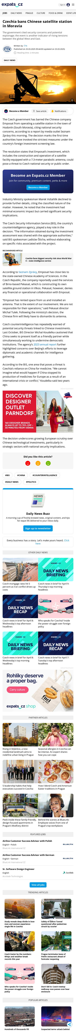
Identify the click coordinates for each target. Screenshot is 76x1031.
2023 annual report (45, 344)
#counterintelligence (45, 475)
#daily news (11, 482)
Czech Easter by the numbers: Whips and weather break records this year (18, 956)
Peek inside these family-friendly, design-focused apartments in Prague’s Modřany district (19, 822)
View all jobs (38, 884)
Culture (41, 13)
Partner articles (38, 717)
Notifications (58, 111)
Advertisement (67, 388)
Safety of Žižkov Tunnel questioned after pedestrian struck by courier (54, 924)
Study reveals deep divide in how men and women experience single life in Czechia (19, 924)
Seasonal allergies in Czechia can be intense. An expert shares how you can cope (54, 751)
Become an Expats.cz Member (38, 175)
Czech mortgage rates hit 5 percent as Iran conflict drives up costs (19, 586)
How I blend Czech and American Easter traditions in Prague (55, 787)
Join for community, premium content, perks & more (38, 180)
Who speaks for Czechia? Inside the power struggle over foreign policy (54, 623)
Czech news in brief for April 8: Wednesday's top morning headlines (18, 660)
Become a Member (38, 187)
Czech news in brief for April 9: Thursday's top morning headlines (53, 586)
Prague (29, 13)
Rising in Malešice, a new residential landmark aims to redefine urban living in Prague (18, 751)
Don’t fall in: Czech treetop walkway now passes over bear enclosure (55, 989)
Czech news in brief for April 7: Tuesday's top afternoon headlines (53, 660)
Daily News (16, 13)
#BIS (7, 475)
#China (21, 475)
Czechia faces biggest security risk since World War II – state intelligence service (49, 259)
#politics (31, 482)
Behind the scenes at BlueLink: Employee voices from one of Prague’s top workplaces (53, 822)
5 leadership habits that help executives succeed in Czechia (18, 787)
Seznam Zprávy (28, 272)
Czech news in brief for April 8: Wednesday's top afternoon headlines (18, 623)
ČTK (25, 46)
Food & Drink (56, 13)
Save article (39, 111)
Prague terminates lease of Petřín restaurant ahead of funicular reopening (53, 956)
